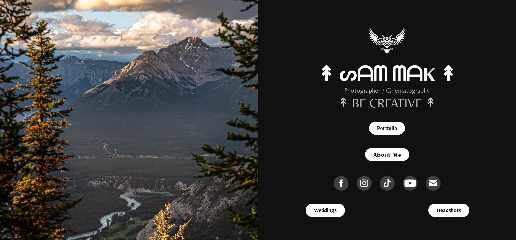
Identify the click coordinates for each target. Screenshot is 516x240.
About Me (387, 154)
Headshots (449, 210)
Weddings (325, 210)
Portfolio (387, 128)
